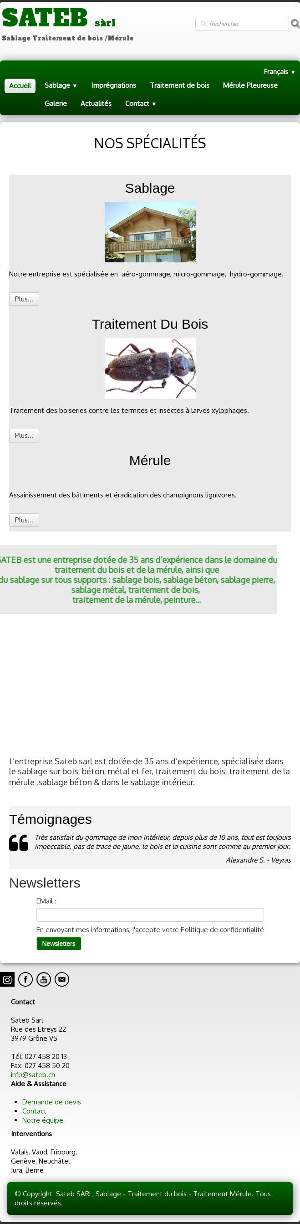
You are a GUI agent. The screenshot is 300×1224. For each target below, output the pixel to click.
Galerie (56, 103)
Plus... (24, 299)
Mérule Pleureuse (250, 85)
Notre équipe (42, 1120)
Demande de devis (51, 1102)
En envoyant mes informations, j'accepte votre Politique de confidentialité (150, 929)
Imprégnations (114, 85)
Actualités (96, 103)
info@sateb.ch (33, 1074)
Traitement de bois (179, 85)
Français (280, 71)
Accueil (20, 85)
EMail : (46, 901)
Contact (141, 103)
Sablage (61, 85)
